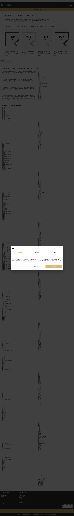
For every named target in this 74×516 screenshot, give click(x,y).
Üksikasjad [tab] (37, 252)
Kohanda (36, 266)
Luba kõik (54, 266)
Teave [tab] (54, 252)
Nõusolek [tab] (20, 252)
